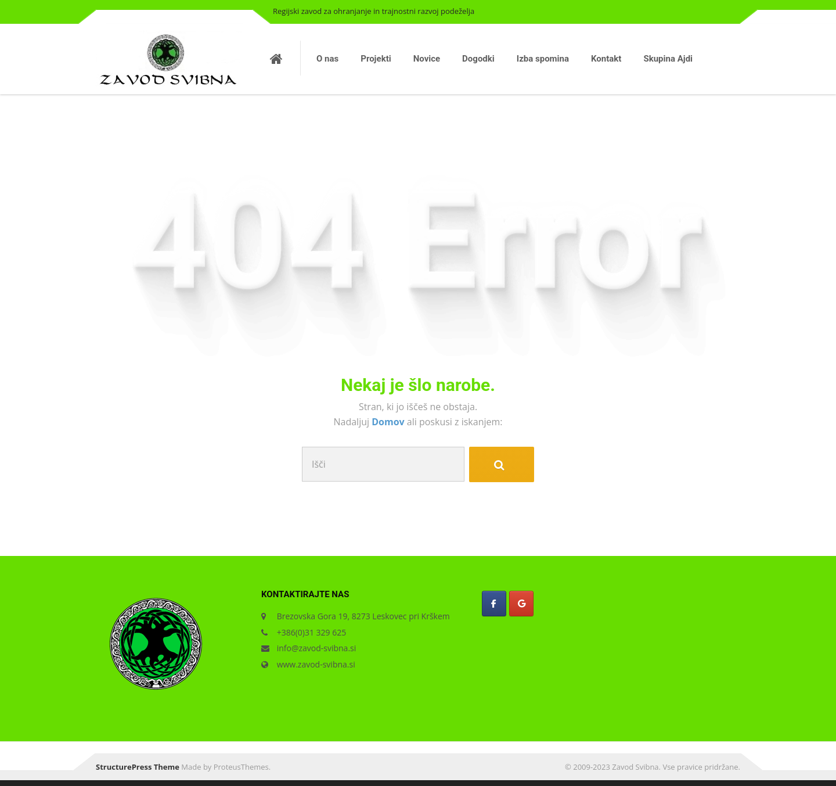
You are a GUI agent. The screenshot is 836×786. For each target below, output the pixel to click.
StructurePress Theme (137, 767)
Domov (389, 421)
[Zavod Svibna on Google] (521, 603)
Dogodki (478, 58)
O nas (327, 58)
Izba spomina (543, 58)
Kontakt (606, 58)
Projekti (376, 58)
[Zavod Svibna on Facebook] (494, 603)
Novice (426, 58)
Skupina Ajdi (668, 58)
